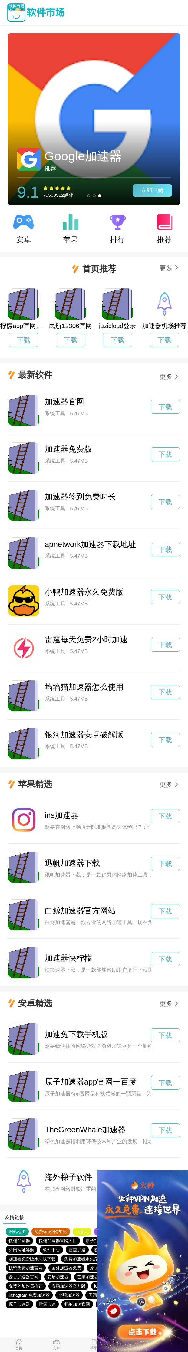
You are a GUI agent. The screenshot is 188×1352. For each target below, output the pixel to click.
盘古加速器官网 (23, 1277)
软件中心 (51, 1249)
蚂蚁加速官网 (77, 1304)
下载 (23, 340)
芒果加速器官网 (92, 1277)
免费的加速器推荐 (26, 1286)
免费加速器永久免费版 (85, 1258)
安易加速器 (57, 1277)
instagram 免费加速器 (29, 1295)
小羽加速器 (69, 1295)
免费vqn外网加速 (51, 1231)
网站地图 (17, 1231)
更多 (166, 267)
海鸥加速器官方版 (68, 1286)
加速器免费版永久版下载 (32, 1258)
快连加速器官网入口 (58, 1240)
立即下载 (152, 191)
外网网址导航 (21, 1249)
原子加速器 (96, 1240)
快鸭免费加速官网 (26, 1267)
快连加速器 (19, 1240)
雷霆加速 (77, 1249)
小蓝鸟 (82, 1231)
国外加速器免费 (66, 1267)
